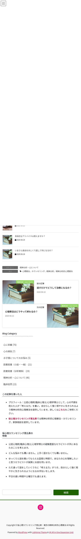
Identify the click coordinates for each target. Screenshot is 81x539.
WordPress (23, 532)
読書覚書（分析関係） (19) (16, 371)
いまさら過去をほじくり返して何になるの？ (34, 250)
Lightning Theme (39, 532)
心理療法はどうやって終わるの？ (21, 311)
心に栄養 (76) (10, 344)
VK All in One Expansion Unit (61, 532)
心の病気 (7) (9, 351)
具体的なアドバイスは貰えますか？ (30, 236)
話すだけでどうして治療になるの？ (54, 287)
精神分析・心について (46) (16, 377)
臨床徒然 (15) (10, 384)
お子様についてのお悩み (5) (17, 357)
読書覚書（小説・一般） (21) (17, 364)
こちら (61, 409)
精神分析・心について (29, 267)
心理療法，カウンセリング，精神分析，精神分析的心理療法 (47, 271)
